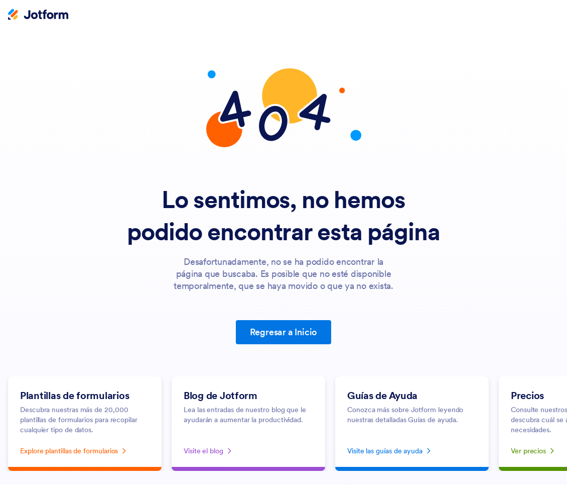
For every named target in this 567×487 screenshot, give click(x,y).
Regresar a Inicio (284, 332)
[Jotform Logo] (38, 15)
